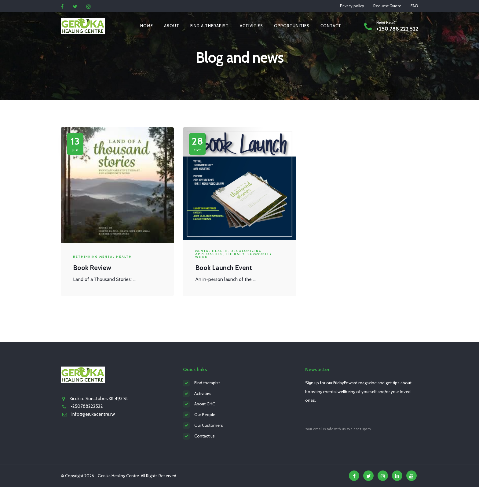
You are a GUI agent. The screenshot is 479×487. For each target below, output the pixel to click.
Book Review (92, 268)
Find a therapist (209, 25)
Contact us (204, 436)
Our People (204, 414)
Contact (330, 25)
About (171, 25)
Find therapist (207, 383)
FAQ (414, 5)
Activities (251, 25)
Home (146, 25)
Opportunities (291, 25)
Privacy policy (352, 5)
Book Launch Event (223, 268)
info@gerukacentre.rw (93, 414)
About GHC (204, 404)
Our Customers (208, 425)
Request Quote (387, 5)
